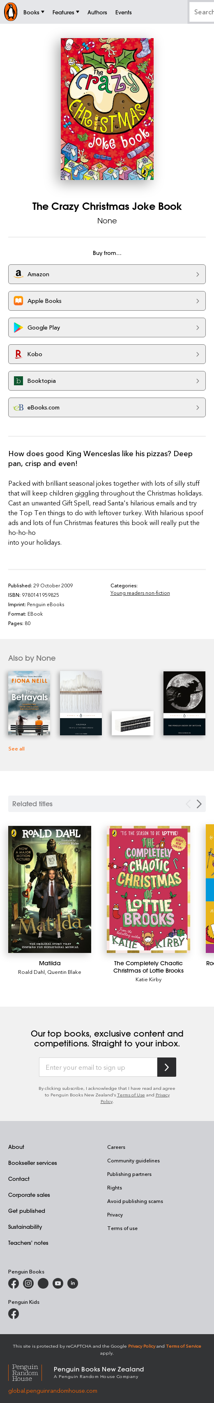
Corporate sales (29, 1194)
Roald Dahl (31, 972)
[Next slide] (199, 804)
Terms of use (122, 1228)
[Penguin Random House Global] (31, 1371)
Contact (19, 1178)
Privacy (115, 1214)
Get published (26, 1210)
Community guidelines (133, 1160)
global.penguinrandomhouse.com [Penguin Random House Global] (52, 1390)
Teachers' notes (28, 1242)
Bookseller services (32, 1162)
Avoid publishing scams (135, 1201)
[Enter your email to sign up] (98, 1067)
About (16, 1146)
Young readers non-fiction (140, 592)
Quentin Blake (64, 972)
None (107, 220)
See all (16, 748)
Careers (116, 1147)
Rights (114, 1187)
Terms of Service (183, 1345)
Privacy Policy (141, 1345)
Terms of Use (131, 1094)
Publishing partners (129, 1174)
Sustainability (25, 1226)
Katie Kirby (148, 979)
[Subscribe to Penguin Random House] (166, 1067)
